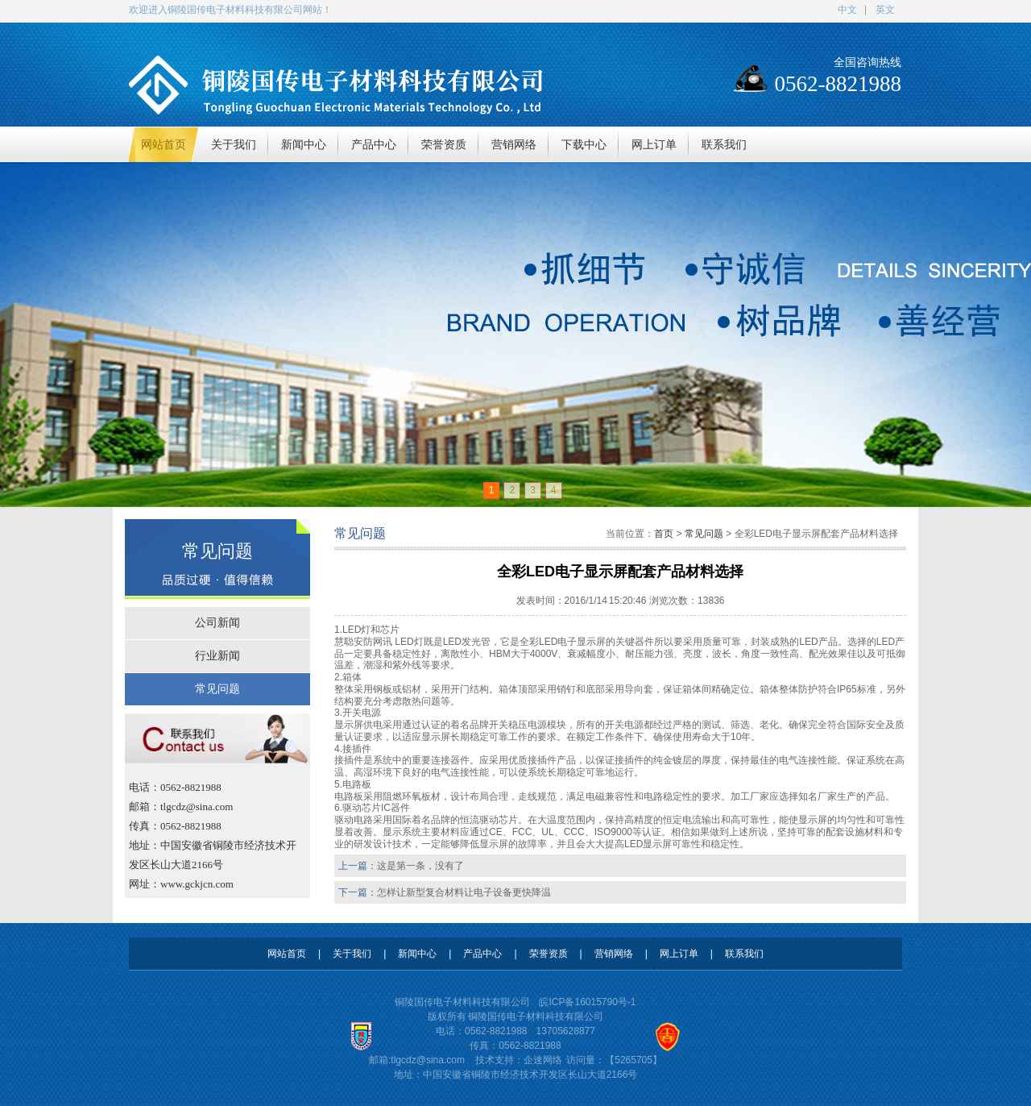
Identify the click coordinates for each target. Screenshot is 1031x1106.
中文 (847, 9)
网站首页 (286, 953)
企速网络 (543, 1060)
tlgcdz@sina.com (428, 1060)
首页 (663, 533)
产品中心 (482, 953)
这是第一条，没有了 (420, 865)
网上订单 (679, 953)
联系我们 (744, 953)
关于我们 (352, 953)
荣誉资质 (548, 953)
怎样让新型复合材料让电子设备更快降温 (464, 892)
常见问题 (217, 689)
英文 (885, 9)
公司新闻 (217, 623)
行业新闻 (217, 656)
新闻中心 (417, 953)
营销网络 (613, 953)
